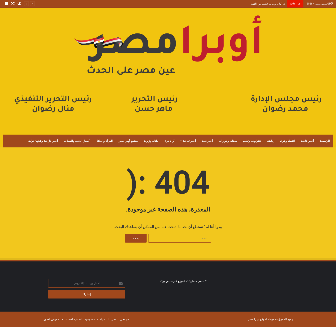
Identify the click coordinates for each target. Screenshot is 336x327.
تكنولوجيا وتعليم (252, 140)
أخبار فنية (207, 140)
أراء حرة (169, 140)
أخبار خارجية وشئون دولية (43, 140)
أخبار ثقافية (189, 140)
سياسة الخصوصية (94, 319)
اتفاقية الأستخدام (71, 319)
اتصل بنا (112, 319)
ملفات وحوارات (228, 140)
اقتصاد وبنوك (287, 140)
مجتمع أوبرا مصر (128, 140)
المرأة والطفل (104, 140)
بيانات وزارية (151, 140)
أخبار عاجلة (307, 140)
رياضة (270, 140)
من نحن (124, 319)
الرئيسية (325, 140)
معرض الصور (51, 319)
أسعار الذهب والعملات (77, 140)
